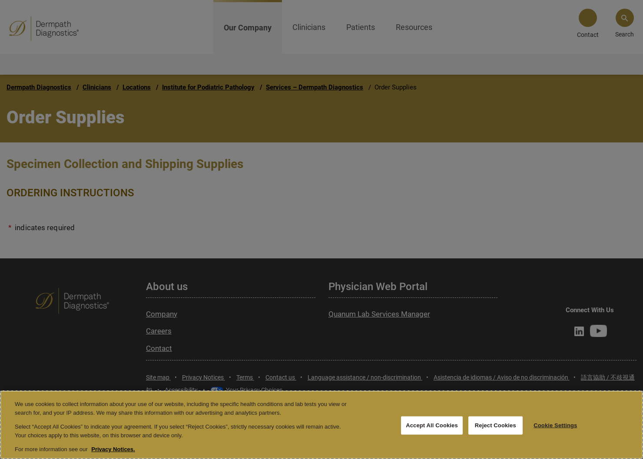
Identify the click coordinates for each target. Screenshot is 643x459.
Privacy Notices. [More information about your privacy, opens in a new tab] (113, 449)
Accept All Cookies (432, 425)
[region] (321, 424)
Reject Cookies (495, 425)
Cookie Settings (555, 425)
